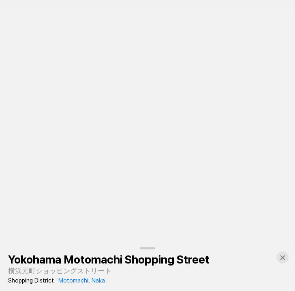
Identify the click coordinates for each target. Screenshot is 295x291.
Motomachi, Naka (81, 280)
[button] (282, 257)
